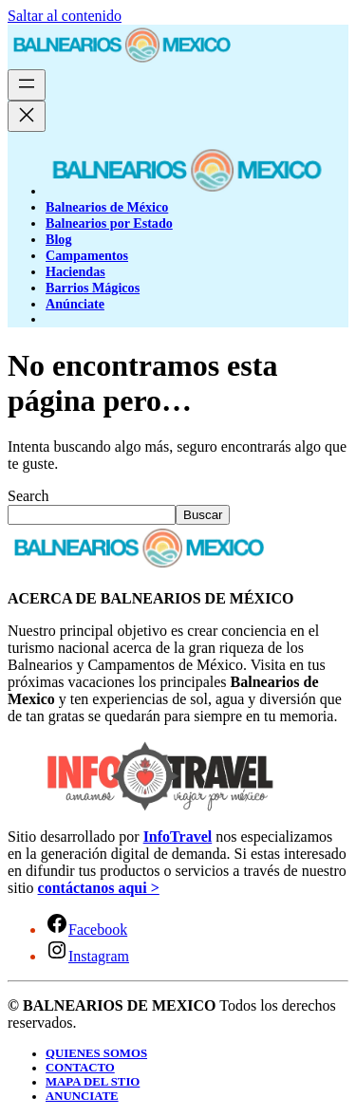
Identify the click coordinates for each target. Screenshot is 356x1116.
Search (28, 496)
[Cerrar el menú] (27, 116)
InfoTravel (178, 836)
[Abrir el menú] (27, 85)
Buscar (202, 515)
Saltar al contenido (65, 16)
